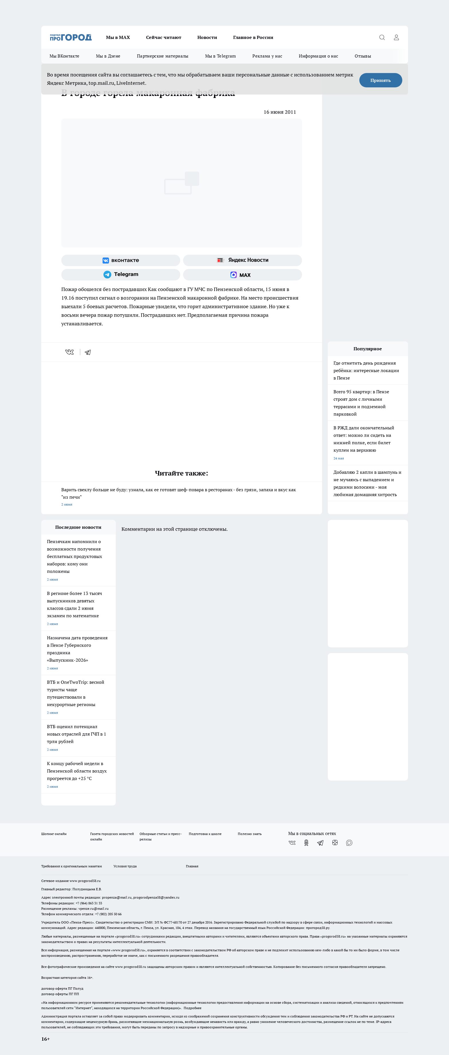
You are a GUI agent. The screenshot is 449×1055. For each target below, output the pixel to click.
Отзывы (363, 56)
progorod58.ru (128, 936)
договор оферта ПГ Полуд (62, 988)
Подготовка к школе (205, 834)
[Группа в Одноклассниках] (306, 842)
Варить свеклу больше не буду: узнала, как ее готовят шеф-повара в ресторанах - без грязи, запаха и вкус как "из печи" (181, 497)
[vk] (70, 352)
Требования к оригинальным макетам (71, 866)
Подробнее (192, 1008)
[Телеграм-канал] (120, 274)
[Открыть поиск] (382, 37)
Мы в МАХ (118, 37)
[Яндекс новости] (242, 260)
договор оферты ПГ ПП (60, 994)
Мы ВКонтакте (65, 56)
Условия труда (125, 866)
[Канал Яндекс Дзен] (335, 842)
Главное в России (253, 37)
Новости (207, 37)
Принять (380, 80)
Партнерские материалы (162, 56)
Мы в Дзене (108, 56)
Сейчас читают (163, 37)
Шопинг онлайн (53, 834)
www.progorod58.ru (85, 881)
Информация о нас (318, 56)
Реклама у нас (267, 56)
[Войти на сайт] (396, 37)
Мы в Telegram (220, 56)
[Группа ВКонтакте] (120, 260)
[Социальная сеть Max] (242, 274)
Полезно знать (250, 834)
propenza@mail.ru (117, 897)
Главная (192, 866)
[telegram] (89, 352)
